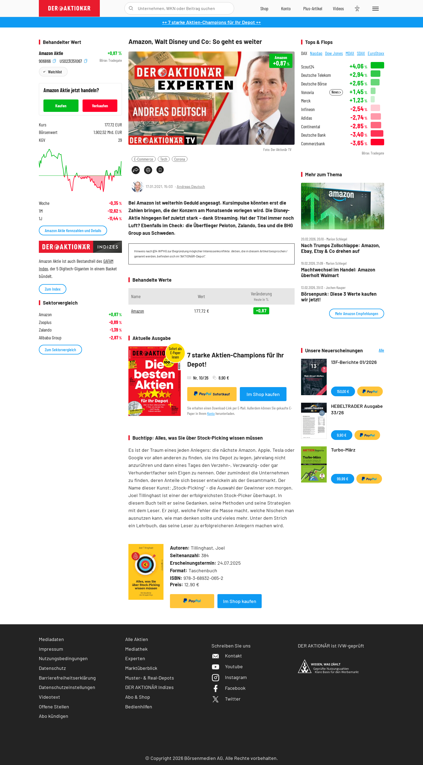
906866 (47, 60)
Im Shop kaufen (263, 394)
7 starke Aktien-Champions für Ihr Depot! (235, 359)
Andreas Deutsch (191, 186)
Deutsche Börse (314, 84)
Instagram (229, 677)
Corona (179, 158)
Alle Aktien (136, 639)
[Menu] (374, 8)
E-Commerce (143, 158)
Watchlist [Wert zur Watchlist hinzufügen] (55, 71)
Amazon (137, 311)
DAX (304, 53)
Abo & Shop (137, 697)
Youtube (227, 666)
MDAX (350, 53)
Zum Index (52, 288)
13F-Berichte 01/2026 (354, 362)
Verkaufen (100, 105)
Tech (163, 158)
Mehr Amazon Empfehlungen (356, 313)
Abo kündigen (53, 716)
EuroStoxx (376, 53)
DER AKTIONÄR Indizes (149, 687)
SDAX (361, 53)
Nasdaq (316, 53)
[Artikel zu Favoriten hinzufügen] (160, 169)
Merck (306, 101)
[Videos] (338, 8)
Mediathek (136, 649)
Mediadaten (51, 639)
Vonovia (307, 92)
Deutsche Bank (313, 135)
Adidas (306, 118)
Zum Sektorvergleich (60, 349)
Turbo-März (343, 450)
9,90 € (341, 434)
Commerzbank (313, 143)
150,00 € (343, 391)
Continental (310, 126)
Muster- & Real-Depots (149, 678)
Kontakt (227, 656)
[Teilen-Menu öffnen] (136, 170)
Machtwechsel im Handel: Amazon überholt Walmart (338, 272)
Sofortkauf (212, 393)
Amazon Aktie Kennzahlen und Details (73, 230)
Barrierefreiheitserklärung (67, 678)
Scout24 (307, 67)
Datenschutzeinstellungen (67, 687)
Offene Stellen (54, 706)
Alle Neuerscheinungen (375, 350)
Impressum (51, 649)
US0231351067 (73, 60)
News (336, 92)
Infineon (308, 109)
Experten (135, 658)
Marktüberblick (141, 668)
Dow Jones (334, 53)
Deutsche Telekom (316, 75)
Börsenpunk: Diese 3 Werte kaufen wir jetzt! (339, 296)
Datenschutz (52, 668)
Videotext (49, 697)
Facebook (228, 688)
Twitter (226, 699)
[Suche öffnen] (131, 8)
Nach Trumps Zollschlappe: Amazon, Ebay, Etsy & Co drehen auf (340, 248)
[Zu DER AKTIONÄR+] (313, 8)
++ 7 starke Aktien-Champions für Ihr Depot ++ (211, 22)
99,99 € (342, 478)
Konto (211, 413)
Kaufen (60, 105)
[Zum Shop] (264, 8)
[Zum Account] (286, 8)
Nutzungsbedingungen (63, 658)
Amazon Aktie (51, 53)
